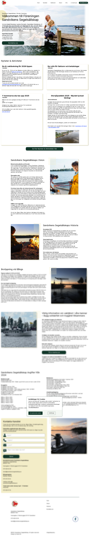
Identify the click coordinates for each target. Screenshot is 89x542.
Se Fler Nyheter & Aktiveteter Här (44, 149)
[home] (4, 3)
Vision (60, 2)
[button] (53, 2)
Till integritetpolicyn (33, 407)
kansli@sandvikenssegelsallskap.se (11, 84)
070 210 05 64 (6, 111)
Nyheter (45, 2)
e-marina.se (74, 2)
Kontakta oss (83, 2)
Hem (38, 2)
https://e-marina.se (17, 71)
